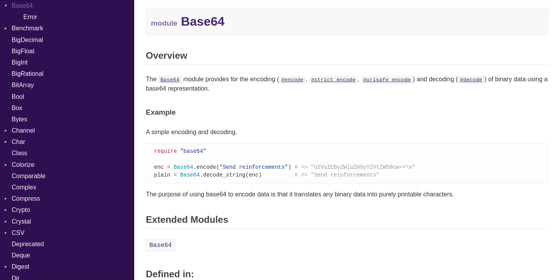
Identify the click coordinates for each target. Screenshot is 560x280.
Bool (18, 96)
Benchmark (27, 28)
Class (19, 153)
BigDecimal (27, 40)
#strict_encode (333, 80)
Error (30, 17)
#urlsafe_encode (387, 80)
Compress (26, 198)
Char (18, 141)
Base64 (22, 5)
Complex (24, 187)
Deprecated (28, 244)
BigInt (20, 62)
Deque (21, 255)
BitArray (23, 85)
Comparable (29, 176)
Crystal (21, 221)
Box (17, 108)
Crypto (21, 209)
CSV (18, 232)
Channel (23, 130)
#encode (292, 80)
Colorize (23, 164)
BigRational (28, 73)
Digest (20, 266)
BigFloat (23, 51)
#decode (471, 80)
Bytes (19, 119)
